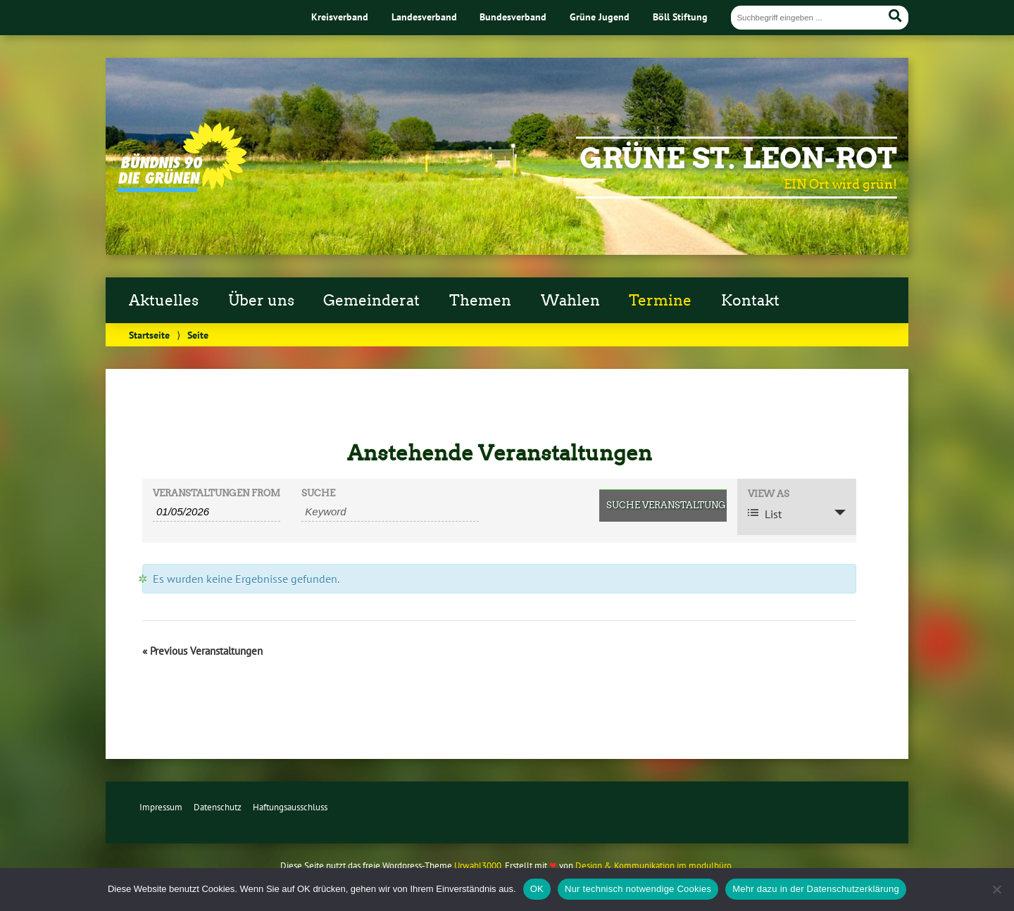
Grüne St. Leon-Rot (738, 158)
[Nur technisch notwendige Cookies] (996, 889)
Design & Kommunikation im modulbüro (653, 866)
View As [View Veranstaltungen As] (768, 494)
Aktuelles (164, 300)
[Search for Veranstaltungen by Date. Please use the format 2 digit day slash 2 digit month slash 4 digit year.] (216, 512)
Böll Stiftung (680, 16)
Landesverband (424, 16)
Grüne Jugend (600, 16)
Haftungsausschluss (290, 807)
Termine (660, 300)
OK (537, 889)
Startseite (149, 334)
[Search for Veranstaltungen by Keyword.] (390, 512)
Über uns (261, 300)
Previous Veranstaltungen (202, 651)
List (765, 514)
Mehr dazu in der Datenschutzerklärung (815, 889)
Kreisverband (339, 16)
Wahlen (570, 300)
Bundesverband (513, 16)
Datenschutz (218, 807)
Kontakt (750, 300)
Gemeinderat (371, 300)
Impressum (160, 807)
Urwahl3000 (477, 866)
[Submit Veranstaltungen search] (663, 505)
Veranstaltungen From (216, 493)
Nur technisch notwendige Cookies (638, 889)
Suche (318, 493)
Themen (480, 300)
